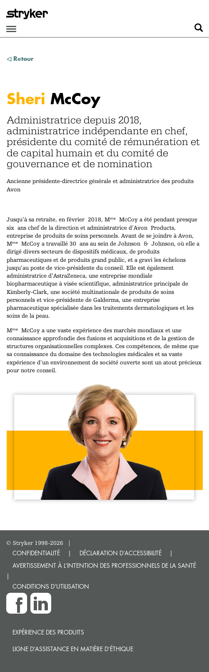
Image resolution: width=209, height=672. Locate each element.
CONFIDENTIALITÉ (36, 553)
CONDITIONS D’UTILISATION (50, 586)
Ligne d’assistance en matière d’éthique (72, 649)
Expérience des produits (48, 632)
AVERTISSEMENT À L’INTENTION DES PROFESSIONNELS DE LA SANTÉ (104, 565)
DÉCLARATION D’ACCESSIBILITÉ (121, 553)
